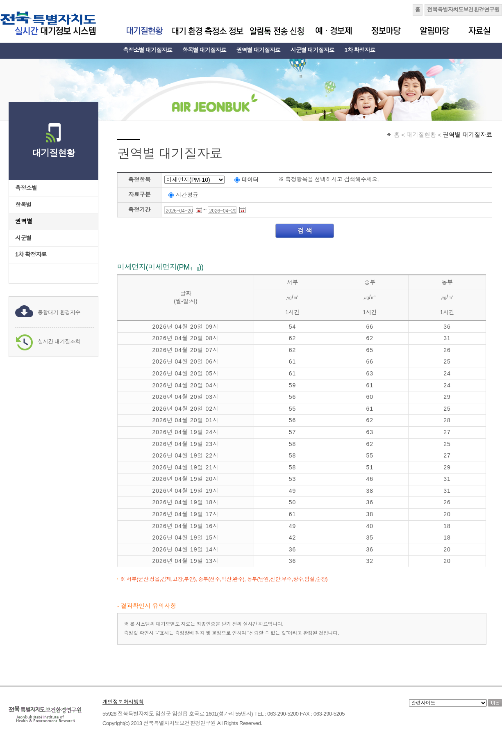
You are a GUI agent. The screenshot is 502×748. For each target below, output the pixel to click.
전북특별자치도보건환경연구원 (463, 10)
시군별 (23, 238)
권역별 (24, 221)
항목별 (23, 204)
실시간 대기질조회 (59, 342)
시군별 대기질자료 (312, 50)
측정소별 (26, 188)
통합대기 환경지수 (59, 312)
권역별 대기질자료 (258, 50)
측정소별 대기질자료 (147, 50)
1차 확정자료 (360, 50)
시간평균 (187, 194)
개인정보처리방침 (123, 702)
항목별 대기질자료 (204, 50)
